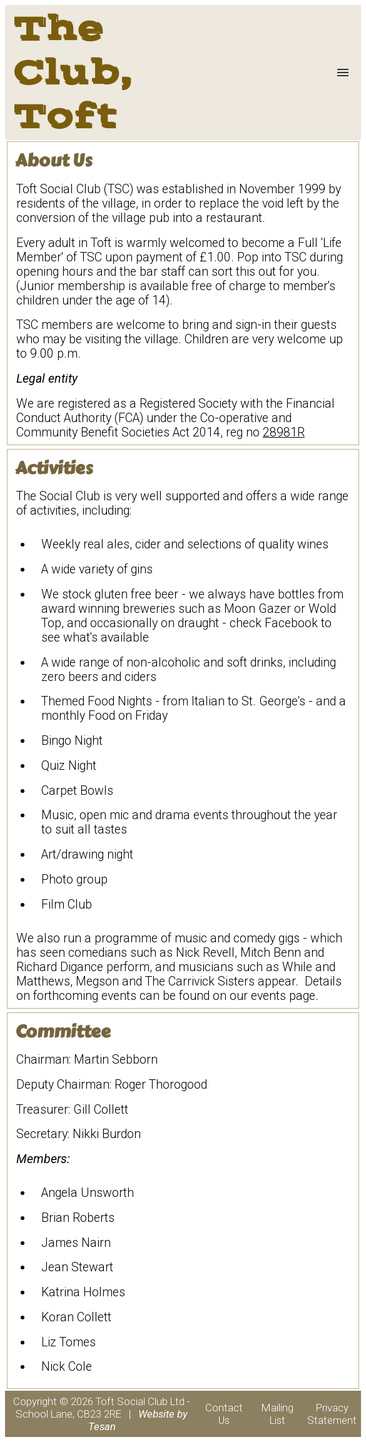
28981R (284, 432)
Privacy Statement (332, 1413)
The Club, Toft (72, 72)
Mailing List (277, 1413)
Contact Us (224, 1413)
